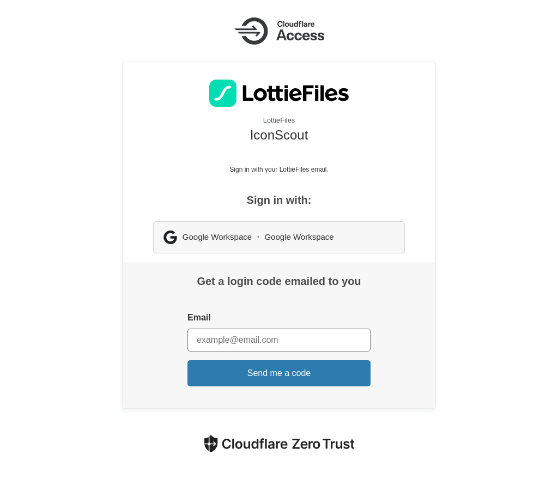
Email (199, 317)
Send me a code (279, 373)
